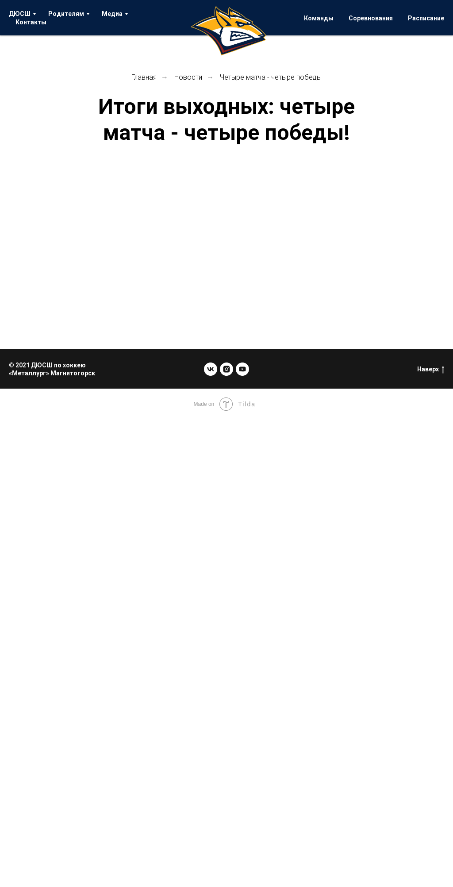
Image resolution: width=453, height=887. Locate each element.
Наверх (430, 370)
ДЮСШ (20, 13)
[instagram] (226, 369)
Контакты (30, 22)
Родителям (66, 13)
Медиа (112, 13)
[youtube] (242, 369)
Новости (188, 77)
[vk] (210, 369)
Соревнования (371, 18)
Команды (319, 18)
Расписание (426, 18)
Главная (144, 77)
